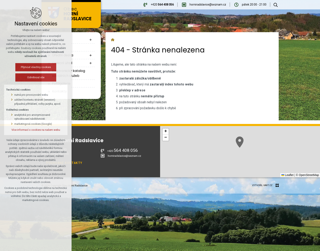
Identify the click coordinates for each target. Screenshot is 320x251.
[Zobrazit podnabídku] (90, 40)
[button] (240, 142)
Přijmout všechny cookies (36, 67)
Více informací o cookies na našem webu (35, 129)
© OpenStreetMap (307, 175)
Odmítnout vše (35, 77)
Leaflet (287, 175)
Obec (80, 14)
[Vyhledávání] (276, 4)
